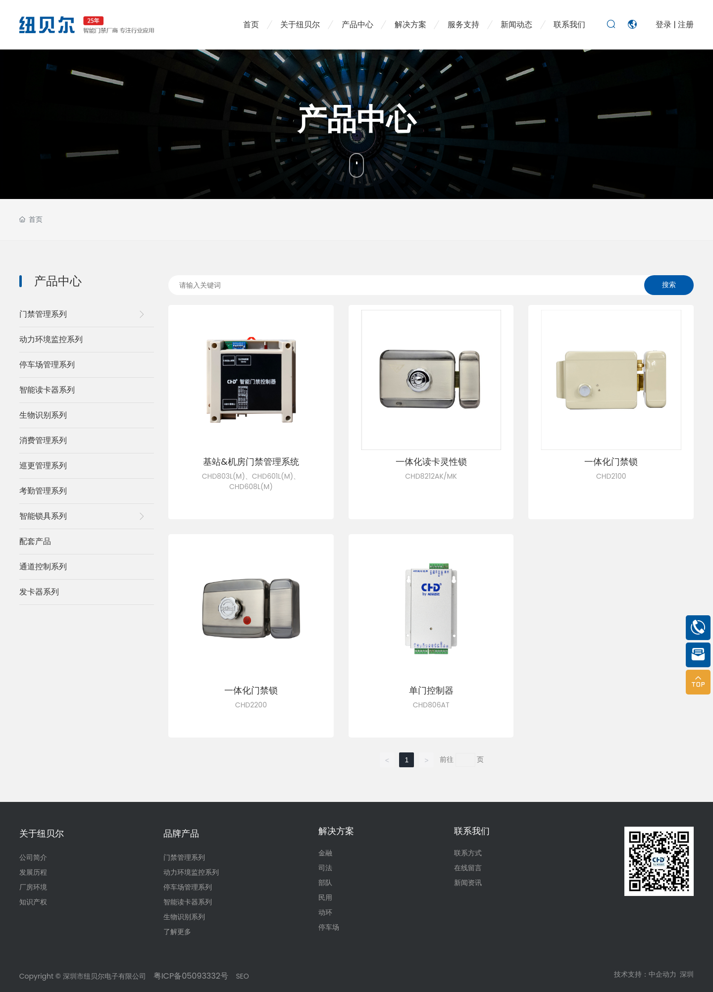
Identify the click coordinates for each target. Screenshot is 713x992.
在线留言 (468, 868)
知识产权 (33, 902)
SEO (242, 976)
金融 (325, 853)
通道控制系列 (43, 566)
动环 (325, 912)
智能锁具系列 (43, 516)
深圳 (687, 974)
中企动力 (662, 974)
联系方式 (468, 853)
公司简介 (33, 857)
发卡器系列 (39, 591)
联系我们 (472, 831)
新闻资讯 (468, 883)
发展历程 (33, 872)
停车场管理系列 (47, 364)
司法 (325, 868)
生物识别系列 (43, 415)
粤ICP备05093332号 (190, 976)
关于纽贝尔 (41, 833)
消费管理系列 (43, 440)
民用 (325, 897)
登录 (664, 24)
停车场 (328, 927)
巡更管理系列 (43, 465)
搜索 (669, 285)
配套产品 (35, 541)
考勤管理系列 (43, 490)
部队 (325, 883)
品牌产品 (181, 833)
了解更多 (177, 932)
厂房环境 (33, 887)
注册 (686, 24)
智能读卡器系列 (47, 390)
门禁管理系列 (43, 314)
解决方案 (336, 831)
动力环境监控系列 (51, 339)
